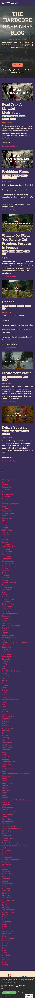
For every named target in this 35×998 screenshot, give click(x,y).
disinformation (8, 606)
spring (4, 919)
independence (8, 716)
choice (4, 537)
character (6, 535)
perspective (6, 833)
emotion (5, 621)
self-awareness (8, 910)
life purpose (14, 116)
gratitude (4, 305)
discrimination (8, 604)
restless (5, 886)
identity (5, 711)
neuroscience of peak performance (16, 800)
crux (4, 592)
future (4, 680)
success (5, 929)
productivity (7, 857)
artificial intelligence (10, 504)
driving (5, 618)
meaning (5, 759)
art (3, 501)
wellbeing (6, 957)
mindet (5, 778)
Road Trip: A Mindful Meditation (12, 108)
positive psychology (10, 843)
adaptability (7, 487)
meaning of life (8, 762)
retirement (6, 888)
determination (8, 599)
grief (4, 688)
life (3, 740)
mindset (25, 376)
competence (7, 554)
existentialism (15, 175)
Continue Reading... (10, 146)
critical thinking (8, 587)
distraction (6, 609)
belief (4, 523)
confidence (6, 556)
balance (5, 516)
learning (5, 738)
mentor (5, 771)
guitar (4, 692)
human (5, 709)
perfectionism (7, 821)
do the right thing (10, 614)
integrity (5, 721)
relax (4, 876)
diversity (5, 611)
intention (5, 726)
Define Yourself (14, 427)
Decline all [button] (25, 993)
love (4, 752)
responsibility (7, 883)
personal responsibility (11, 828)
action (4, 376)
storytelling (6, 922)
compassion (7, 551)
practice (5, 848)
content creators (9, 566)
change (5, 532)
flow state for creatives (12, 671)
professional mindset (10, 860)
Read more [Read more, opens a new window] (17, 983)
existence (6, 649)
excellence (6, 645)
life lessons (7, 743)
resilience (6, 879)
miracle (5, 788)
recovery (5, 869)
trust (4, 948)
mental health (7, 769)
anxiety (5, 499)
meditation (22, 116)
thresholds (14, 178)
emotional (6, 623)
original (5, 809)
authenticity (5, 431)
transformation (8, 938)
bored (4, 525)
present (5, 852)
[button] (9, 986)
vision (4, 254)
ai (2, 492)
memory (5, 766)
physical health (8, 838)
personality (6, 831)
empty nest (6, 628)
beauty (5, 520)
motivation (6, 790)
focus (12, 431)
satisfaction (6, 893)
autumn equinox (8, 513)
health (4, 704)
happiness (12, 251)
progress (5, 862)
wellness (5, 960)
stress (4, 926)
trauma (5, 943)
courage (5, 571)
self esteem (7, 898)
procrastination (8, 855)
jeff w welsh (7, 728)
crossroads (6, 590)
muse (4, 793)
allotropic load (8, 494)
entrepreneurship (9, 637)
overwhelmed (7, 814)
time (3, 308)
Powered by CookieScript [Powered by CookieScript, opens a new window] (7, 996)
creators (5, 585)
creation (5, 575)
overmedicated (8, 812)
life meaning (5, 116)
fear (3, 666)
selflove (5, 914)
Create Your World (17, 373)
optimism (6, 805)
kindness (5, 735)
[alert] (17, 987)
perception (6, 819)
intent (4, 723)
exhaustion (6, 647)
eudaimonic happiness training (14, 642)
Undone (8, 302)
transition (6, 941)
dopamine (6, 616)
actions (5, 485)
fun (3, 678)
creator (5, 580)
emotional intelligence (11, 626)
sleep (4, 917)
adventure (6, 489)
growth (5, 690)
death (4, 594)
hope (4, 707)
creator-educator (9, 582)
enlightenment (8, 635)
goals (4, 683)
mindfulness (5, 119)
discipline (6, 602)
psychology (6, 864)
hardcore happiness (10, 700)
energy (5, 630)
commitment (7, 544)
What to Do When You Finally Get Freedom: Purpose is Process (16, 241)
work (4, 962)
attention (6, 506)
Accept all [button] (9, 993)
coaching (6, 539)
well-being (6, 955)
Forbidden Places (15, 172)
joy (3, 733)
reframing (6, 871)
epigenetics (6, 640)
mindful (5, 781)
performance (7, 824)
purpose (27, 251)
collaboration (7, 542)
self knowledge (8, 900)
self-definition (6, 433)
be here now (7, 518)
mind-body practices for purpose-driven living (15, 775)
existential (6, 652)
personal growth (8, 826)
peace (4, 817)
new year (5, 802)
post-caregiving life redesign (14, 845)
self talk (5, 905)
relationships (7, 874)
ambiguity (6, 496)
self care (5, 895)
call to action (7, 530)
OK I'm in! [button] (17, 65)
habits (4, 695)
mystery (5, 797)
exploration (24, 175)
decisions (6, 597)
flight (4, 668)
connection (6, 559)
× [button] (33, 978)
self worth (6, 907)
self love (5, 902)
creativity (6, 578)
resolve (5, 881)
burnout (5, 528)
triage (4, 945)
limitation (6, 750)
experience (6, 656)
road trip (13, 119)
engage (5, 633)
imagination (7, 714)
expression (6, 661)
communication (8, 547)
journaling (6, 731)
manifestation (7, 757)
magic (4, 754)
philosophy (6, 836)
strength (5, 924)
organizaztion (7, 807)
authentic (6, 508)
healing (5, 702)
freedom (4, 251)
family (4, 664)
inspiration (10, 376)
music (4, 795)
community (6, 549)
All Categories (7, 480)
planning (5, 840)
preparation (6, 850)
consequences (8, 563)
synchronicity (7, 931)
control (5, 568)
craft (4, 573)
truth (4, 950)
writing (5, 965)
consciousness (6, 175)
